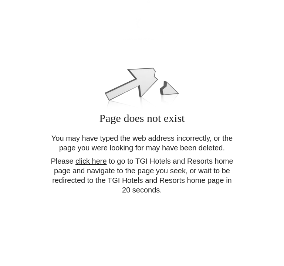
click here (90, 161)
